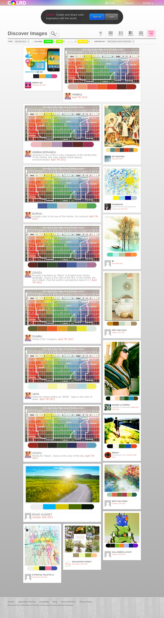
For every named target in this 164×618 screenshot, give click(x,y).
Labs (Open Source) (27, 602)
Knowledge (44, 602)
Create (111, 3)
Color (110, 33)
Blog (55, 602)
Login (111, 16)
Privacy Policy (85, 602)
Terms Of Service (68, 602)
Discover (129, 3)
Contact (11, 602)
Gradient (131, 33)
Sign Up (97, 16)
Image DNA (151, 33)
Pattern (141, 33)
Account (147, 3)
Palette (120, 33)
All (100, 33)
